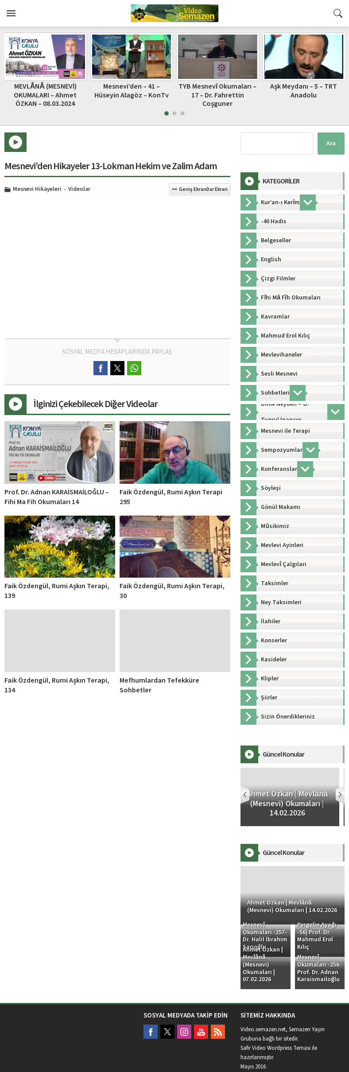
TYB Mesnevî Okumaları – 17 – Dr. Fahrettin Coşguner (217, 95)
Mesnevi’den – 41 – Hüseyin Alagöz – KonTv (131, 91)
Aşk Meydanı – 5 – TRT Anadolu (303, 91)
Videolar (79, 189)
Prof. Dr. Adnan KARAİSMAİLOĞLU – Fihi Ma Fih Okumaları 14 (56, 497)
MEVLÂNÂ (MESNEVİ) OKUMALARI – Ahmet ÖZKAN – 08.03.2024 (45, 95)
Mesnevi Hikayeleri (37, 189)
